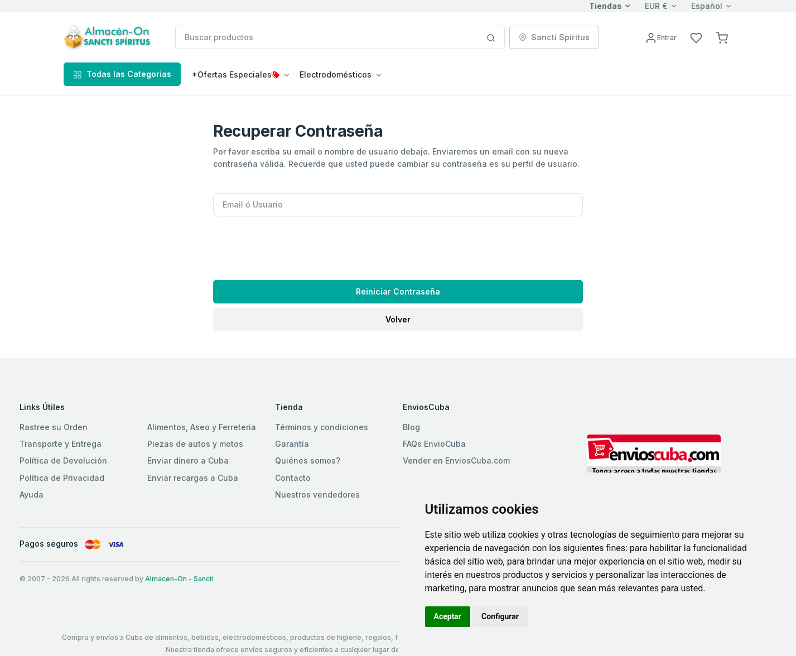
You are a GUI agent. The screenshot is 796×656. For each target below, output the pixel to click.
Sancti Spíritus (554, 37)
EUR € (656, 6)
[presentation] (298, 245)
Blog (411, 427)
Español (706, 6)
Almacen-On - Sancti (179, 579)
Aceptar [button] (448, 616)
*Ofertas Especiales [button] (235, 74)
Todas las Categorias (122, 74)
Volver (398, 319)
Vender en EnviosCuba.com (456, 460)
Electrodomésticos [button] (336, 74)
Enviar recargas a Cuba (192, 478)
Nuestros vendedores (317, 494)
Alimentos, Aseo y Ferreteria (201, 427)
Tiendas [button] (605, 6)
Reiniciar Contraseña (398, 291)
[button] (722, 37)
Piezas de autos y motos (195, 443)
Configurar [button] (500, 616)
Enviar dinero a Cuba (188, 460)
